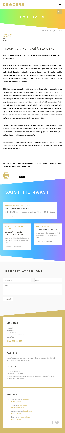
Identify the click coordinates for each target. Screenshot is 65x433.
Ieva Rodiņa (10, 330)
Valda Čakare (11, 337)
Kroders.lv (10, 328)
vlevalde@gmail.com (17, 407)
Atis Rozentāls (11, 332)
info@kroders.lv (16, 413)
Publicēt (8, 301)
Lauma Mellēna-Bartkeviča (15, 335)
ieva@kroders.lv (16, 401)
